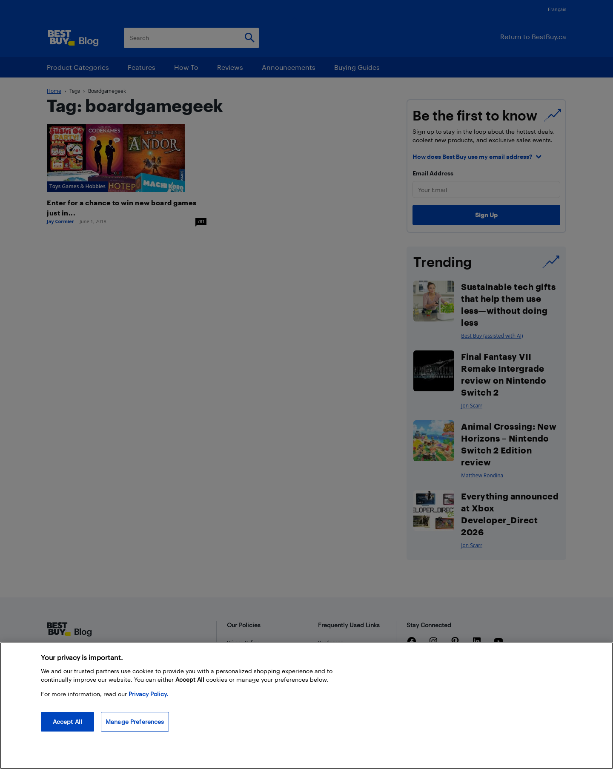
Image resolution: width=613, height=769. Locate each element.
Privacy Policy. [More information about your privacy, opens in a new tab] (148, 693)
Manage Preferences (135, 721)
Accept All (67, 721)
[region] (306, 705)
